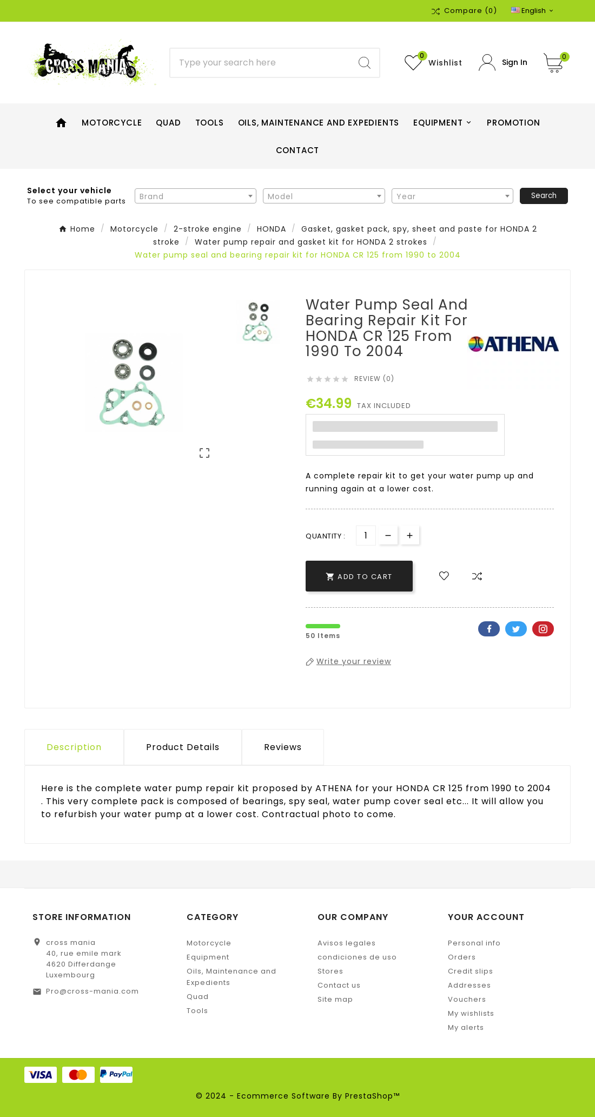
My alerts (466, 1027)
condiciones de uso (357, 957)
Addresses (469, 985)
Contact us (339, 985)
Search (544, 195)
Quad (198, 996)
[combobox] (195, 195)
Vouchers (467, 999)
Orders (462, 957)
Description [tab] (74, 747)
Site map (335, 999)
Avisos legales (347, 943)
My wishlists (471, 1013)
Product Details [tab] (183, 747)
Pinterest (543, 628)
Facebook (489, 628)
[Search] (260, 63)
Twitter (516, 628)
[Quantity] (366, 535)
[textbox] (195, 196)
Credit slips (470, 971)
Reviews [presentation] (283, 747)
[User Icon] (503, 62)
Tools (197, 1011)
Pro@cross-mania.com (92, 991)
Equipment (208, 957)
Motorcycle (209, 943)
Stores (330, 971)
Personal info (474, 943)
